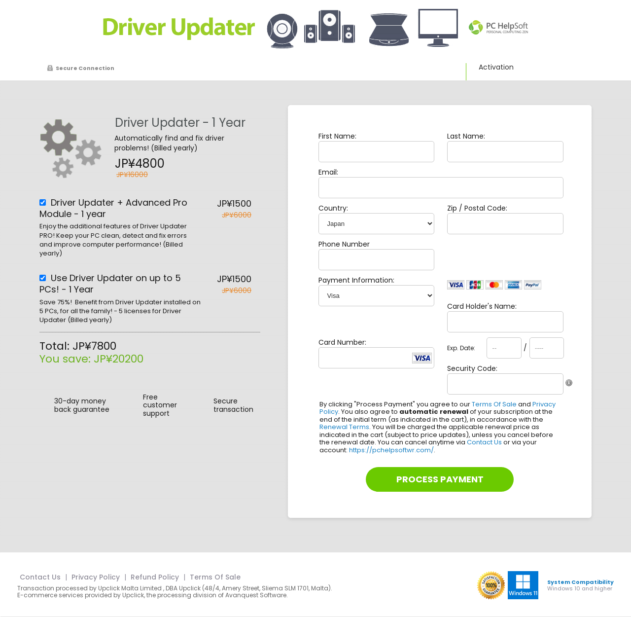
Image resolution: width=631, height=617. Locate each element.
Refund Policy (155, 577)
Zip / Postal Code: (477, 208)
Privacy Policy (95, 577)
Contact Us (484, 442)
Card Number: (342, 342)
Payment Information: (356, 280)
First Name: (337, 136)
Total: (55, 346)
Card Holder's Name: (482, 306)
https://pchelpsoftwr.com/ (391, 450)
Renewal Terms (344, 427)
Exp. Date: (461, 348)
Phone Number (344, 244)
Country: (333, 208)
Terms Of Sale (494, 404)
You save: (66, 358)
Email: (328, 172)
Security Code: (472, 368)
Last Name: (466, 136)
